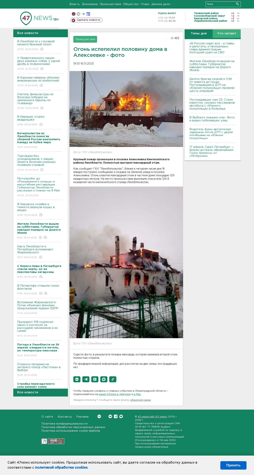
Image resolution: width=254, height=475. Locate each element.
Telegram (115, 416)
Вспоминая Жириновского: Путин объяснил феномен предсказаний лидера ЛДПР (39, 308)
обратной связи (140, 400)
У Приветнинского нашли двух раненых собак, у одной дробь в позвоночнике (39, 63)
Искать (237, 3)
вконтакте (78, 14)
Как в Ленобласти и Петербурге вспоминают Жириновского (39, 252)
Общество (131, 4)
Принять (233, 465)
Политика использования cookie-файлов (70, 431)
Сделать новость (88, 20)
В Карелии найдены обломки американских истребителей (39, 81)
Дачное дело (161, 4)
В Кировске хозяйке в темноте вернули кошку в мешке (39, 210)
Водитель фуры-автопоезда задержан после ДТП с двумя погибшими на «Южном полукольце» (211, 133)
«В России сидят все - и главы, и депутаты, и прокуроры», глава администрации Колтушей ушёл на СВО (212, 48)
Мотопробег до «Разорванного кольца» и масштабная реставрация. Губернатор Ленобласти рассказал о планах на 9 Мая (39, 187)
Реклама (82, 417)
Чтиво (145, 4)
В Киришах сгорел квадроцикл (39, 121)
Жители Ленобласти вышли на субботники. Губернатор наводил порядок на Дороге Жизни (211, 65)
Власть (74, 4)
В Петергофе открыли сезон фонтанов (39, 290)
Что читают (226, 33)
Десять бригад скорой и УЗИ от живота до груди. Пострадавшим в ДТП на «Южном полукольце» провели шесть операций (211, 85)
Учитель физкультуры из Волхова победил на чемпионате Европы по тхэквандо (39, 101)
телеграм (83, 14)
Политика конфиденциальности (64, 423)
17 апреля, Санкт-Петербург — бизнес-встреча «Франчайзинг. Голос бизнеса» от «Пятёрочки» (211, 151)
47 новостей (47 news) (152, 417)
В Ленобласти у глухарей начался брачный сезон (39, 45)
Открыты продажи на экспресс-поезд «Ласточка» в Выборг (39, 370)
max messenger (88, 14)
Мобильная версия (73, 14)
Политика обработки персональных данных (73, 427)
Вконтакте (99, 416)
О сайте (47, 417)
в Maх (137, 394)
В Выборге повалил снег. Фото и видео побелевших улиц (212, 119)
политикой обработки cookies (61, 467)
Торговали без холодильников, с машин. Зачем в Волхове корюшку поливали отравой (39, 163)
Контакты (65, 417)
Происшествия (110, 4)
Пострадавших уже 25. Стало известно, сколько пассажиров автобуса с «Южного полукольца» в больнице (212, 104)
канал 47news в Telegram (115, 394)
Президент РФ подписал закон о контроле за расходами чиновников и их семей (39, 329)
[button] (76, 379)
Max (121, 416)
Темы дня (199, 33)
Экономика (89, 4)
